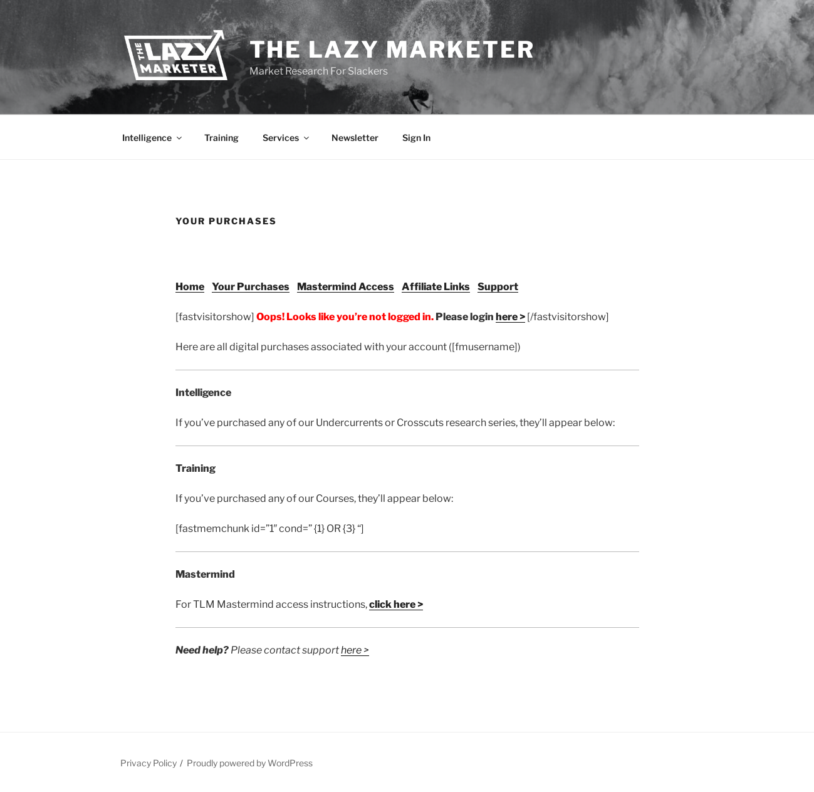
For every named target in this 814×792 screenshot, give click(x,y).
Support (497, 287)
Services (287, 137)
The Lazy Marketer (392, 49)
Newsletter (354, 137)
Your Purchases (251, 287)
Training (221, 137)
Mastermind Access (345, 287)
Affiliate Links (436, 287)
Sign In (416, 137)
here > (510, 317)
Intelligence (153, 137)
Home (189, 287)
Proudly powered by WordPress (250, 763)
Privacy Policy (148, 763)
